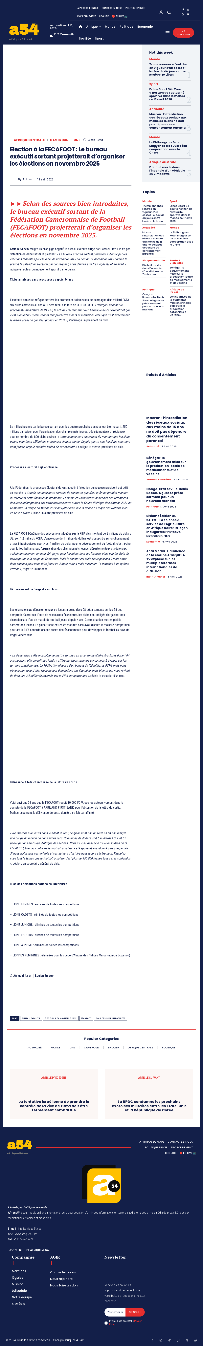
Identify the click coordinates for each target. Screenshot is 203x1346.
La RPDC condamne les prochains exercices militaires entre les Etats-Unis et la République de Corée (149, 1105)
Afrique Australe (162, 160)
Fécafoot (86, 1018)
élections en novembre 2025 (61, 1018)
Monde (154, 59)
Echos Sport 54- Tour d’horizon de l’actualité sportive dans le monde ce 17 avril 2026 (167, 94)
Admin (27, 179)
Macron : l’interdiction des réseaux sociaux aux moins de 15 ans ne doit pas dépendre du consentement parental (167, 120)
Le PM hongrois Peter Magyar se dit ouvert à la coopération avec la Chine (168, 146)
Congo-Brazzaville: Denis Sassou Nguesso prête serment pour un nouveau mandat (154, 294)
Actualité (156, 108)
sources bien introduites (110, 1018)
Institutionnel (155, 553)
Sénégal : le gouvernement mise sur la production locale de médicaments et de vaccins (180, 270)
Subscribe (135, 1312)
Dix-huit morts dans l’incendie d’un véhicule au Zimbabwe (167, 169)
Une (77, 139)
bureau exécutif (31, 1018)
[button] (169, 12)
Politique (148, 284)
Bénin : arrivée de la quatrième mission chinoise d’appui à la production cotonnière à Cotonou (180, 299)
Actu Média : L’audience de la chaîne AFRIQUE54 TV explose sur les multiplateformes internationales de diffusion (167, 538)
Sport (153, 84)
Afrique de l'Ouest (177, 285)
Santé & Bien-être (176, 257)
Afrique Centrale (29, 139)
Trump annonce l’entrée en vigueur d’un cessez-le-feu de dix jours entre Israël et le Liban (168, 69)
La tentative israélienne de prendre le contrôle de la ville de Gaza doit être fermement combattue (53, 1105)
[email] (115, 1312)
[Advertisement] (70, 376)
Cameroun (59, 139)
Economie (153, 518)
